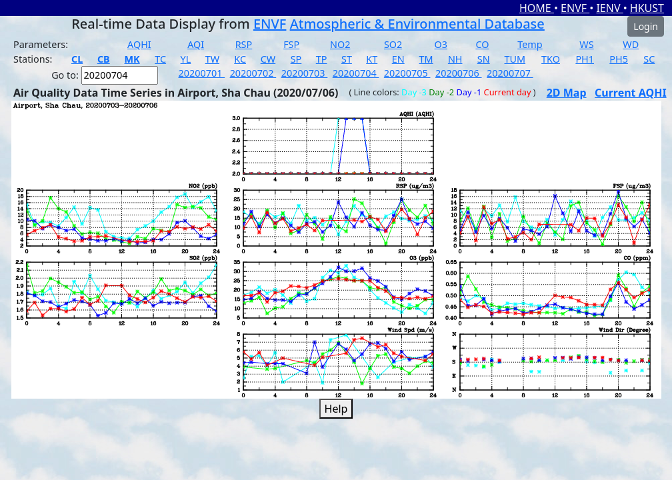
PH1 (584, 59)
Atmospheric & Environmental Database (417, 24)
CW (268, 59)
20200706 (458, 73)
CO (482, 44)
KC (240, 59)
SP (296, 59)
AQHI (139, 44)
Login (645, 26)
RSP (244, 44)
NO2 (340, 44)
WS (586, 44)
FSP (291, 44)
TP (321, 59)
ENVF (575, 8)
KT (371, 59)
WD (631, 44)
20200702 (253, 73)
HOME (536, 8)
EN (398, 59)
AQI (195, 44)
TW (212, 59)
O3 (441, 44)
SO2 (393, 44)
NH (455, 59)
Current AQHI (631, 92)
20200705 (407, 73)
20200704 (356, 73)
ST (346, 59)
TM (426, 59)
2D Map (567, 92)
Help (336, 408)
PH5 (618, 59)
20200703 (304, 73)
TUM (515, 59)
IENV (609, 8)
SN (483, 59)
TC (160, 59)
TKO (550, 59)
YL (186, 59)
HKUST (647, 8)
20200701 (202, 73)
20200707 (510, 73)
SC (649, 59)
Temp (529, 44)
